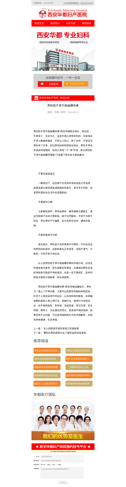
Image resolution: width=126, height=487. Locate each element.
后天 (53, 464)
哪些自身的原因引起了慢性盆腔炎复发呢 (65, 333)
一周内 (58, 464)
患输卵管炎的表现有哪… (47, 367)
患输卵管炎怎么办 (79, 367)
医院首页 (39, 23)
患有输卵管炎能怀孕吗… (79, 375)
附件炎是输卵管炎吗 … (47, 359)
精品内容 (65, 98)
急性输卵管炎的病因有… (79, 383)
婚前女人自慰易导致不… (47, 383)
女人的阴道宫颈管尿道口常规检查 (61, 328)
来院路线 (86, 23)
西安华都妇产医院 (48, 98)
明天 (48, 464)
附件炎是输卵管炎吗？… (79, 359)
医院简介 (55, 23)
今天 (43, 464)
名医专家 (71, 23)
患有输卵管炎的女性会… (47, 375)
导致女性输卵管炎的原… (79, 350)
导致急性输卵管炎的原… (47, 350)
